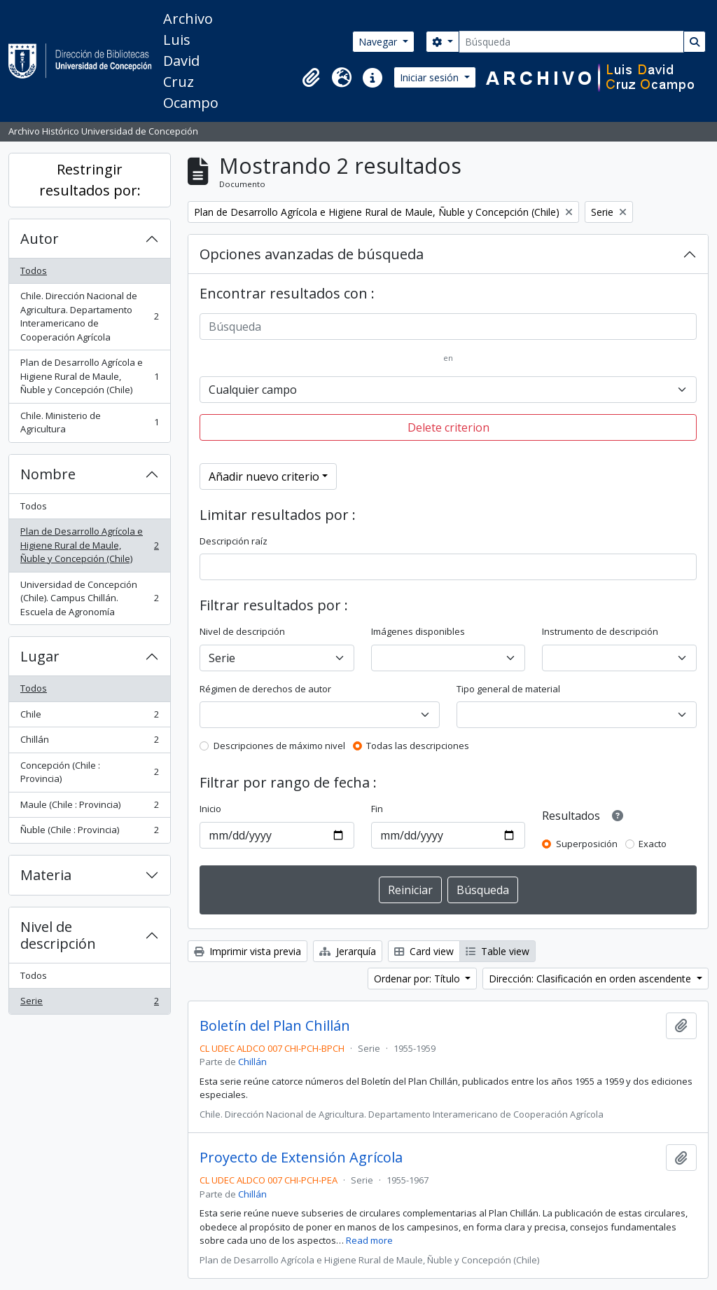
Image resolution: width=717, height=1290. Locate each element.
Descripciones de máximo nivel (279, 745)
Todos (33, 270)
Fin (377, 808)
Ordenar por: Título (418, 978)
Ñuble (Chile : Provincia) (89, 832)
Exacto (653, 843)
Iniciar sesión (430, 77)
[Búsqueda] (571, 42)
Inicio (210, 808)
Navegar (379, 41)
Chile (89, 717)
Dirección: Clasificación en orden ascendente (591, 978)
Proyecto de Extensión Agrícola (301, 1157)
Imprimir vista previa (247, 951)
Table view (497, 951)
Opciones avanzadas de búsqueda (312, 254)
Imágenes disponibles (418, 631)
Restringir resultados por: (90, 180)
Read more (369, 1240)
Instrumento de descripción (600, 631)
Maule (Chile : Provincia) (89, 807)
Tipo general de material (508, 688)
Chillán (89, 742)
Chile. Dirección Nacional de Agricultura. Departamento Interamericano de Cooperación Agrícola (89, 316)
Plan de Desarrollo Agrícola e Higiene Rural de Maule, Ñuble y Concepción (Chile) (89, 376)
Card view (424, 951)
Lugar (40, 656)
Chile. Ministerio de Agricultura (89, 422)
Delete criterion (448, 427)
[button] (310, 77)
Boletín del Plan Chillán (275, 1025)
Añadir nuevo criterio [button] (264, 476)
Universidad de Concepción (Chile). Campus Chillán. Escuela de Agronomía (89, 598)
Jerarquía (347, 951)
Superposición (587, 843)
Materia (45, 874)
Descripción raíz (233, 541)
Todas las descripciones (417, 745)
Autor (39, 238)
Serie (89, 1003)
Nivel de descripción (58, 935)
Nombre (48, 474)
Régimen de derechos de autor (265, 688)
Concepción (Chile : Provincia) (89, 772)
